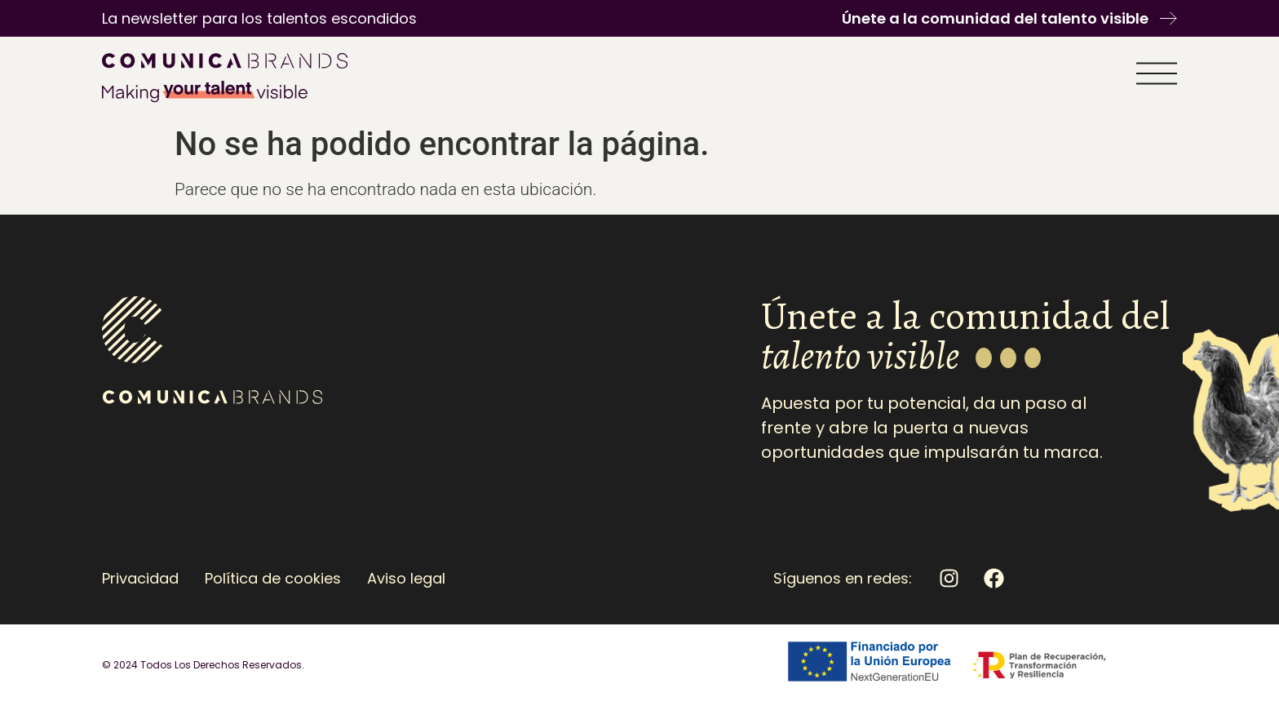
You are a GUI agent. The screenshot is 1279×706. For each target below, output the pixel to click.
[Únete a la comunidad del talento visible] (1168, 18)
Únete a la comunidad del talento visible (995, 18)
